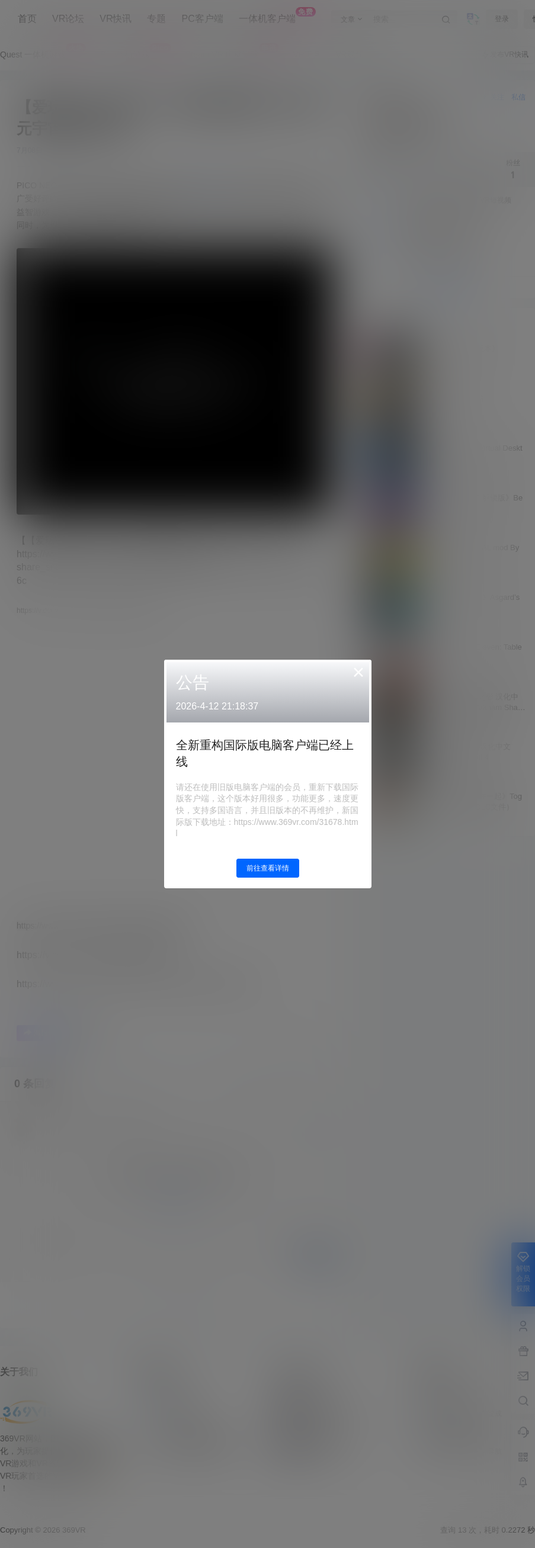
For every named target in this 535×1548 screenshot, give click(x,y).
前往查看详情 (267, 868)
